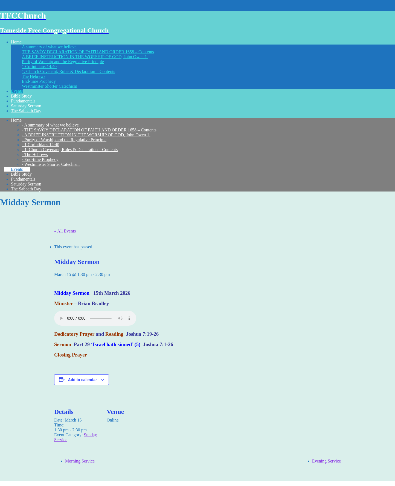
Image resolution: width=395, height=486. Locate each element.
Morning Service (80, 461)
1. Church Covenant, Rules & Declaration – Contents (68, 71)
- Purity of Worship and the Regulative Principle (64, 139)
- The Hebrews (35, 154)
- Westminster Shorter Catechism (51, 164)
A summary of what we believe (49, 47)
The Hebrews (33, 76)
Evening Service (326, 461)
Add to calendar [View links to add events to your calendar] (82, 380)
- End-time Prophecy (40, 159)
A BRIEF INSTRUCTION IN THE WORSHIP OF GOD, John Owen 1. (85, 56)
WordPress (97, 483)
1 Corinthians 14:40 (39, 66)
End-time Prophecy (39, 81)
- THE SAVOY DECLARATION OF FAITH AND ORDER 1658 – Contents (89, 130)
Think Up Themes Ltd (44, 483)
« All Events (65, 231)
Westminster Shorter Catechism (49, 86)
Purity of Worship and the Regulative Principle (63, 61)
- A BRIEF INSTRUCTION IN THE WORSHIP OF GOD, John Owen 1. (86, 134)
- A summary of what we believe (50, 125)
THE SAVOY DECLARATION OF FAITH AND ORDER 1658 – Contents (88, 51)
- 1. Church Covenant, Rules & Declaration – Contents (70, 149)
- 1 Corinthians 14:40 (40, 144)
